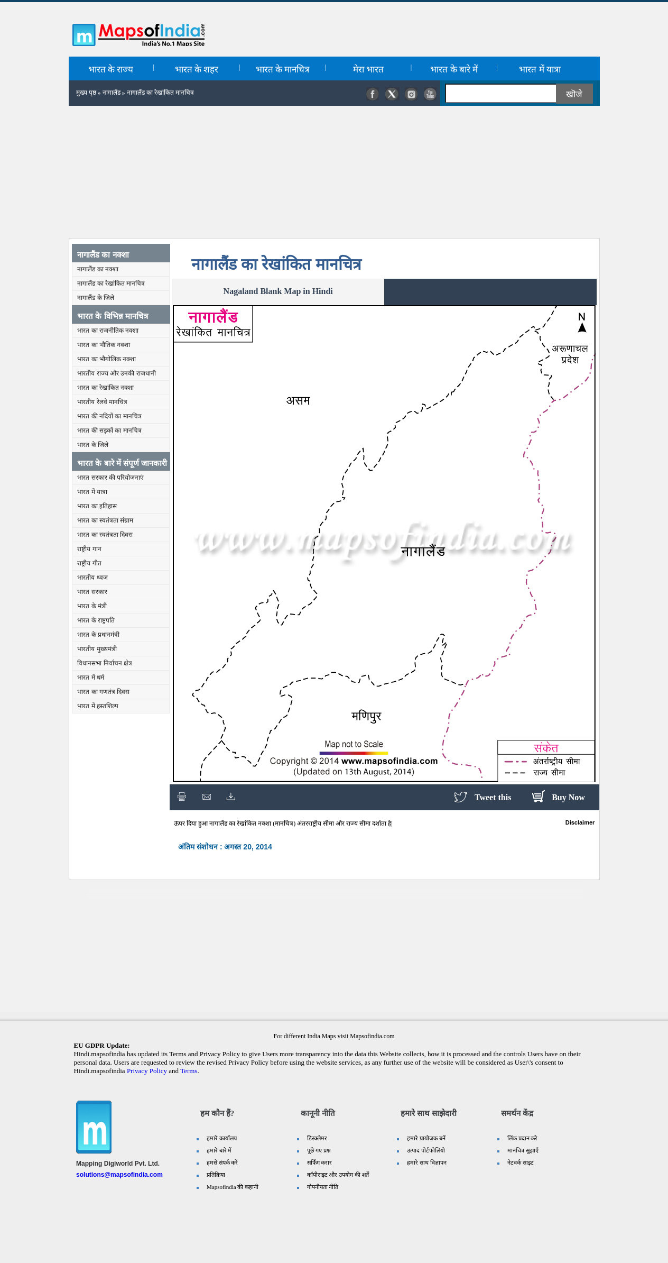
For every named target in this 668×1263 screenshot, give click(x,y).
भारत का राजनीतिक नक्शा (107, 330)
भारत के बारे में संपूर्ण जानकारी (122, 463)
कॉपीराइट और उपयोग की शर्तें (338, 1175)
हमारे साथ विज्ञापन (427, 1162)
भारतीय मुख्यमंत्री (96, 649)
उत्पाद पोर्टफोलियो (426, 1150)
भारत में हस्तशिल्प (97, 706)
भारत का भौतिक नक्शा (103, 345)
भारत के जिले (92, 445)
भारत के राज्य (111, 70)
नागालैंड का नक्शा (102, 254)
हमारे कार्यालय (222, 1138)
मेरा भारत (368, 70)
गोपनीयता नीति (323, 1187)
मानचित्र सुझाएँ (523, 1150)
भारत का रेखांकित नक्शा (105, 387)
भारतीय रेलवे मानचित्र (102, 402)
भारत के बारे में (454, 70)
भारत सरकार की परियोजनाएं (110, 477)
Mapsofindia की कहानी (232, 1187)
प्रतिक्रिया (216, 1175)
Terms (188, 1071)
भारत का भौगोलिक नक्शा (106, 359)
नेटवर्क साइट (520, 1162)
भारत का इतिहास (97, 506)
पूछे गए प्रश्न (319, 1150)
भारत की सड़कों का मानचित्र (109, 430)
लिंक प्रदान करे (522, 1138)
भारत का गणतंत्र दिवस (103, 691)
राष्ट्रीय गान (89, 549)
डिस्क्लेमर (317, 1138)
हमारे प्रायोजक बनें (426, 1138)
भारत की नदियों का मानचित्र (109, 416)
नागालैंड (111, 92)
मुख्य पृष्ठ (86, 92)
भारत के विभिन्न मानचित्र (112, 316)
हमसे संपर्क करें (222, 1162)
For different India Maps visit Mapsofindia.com (333, 1036)
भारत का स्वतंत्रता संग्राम (105, 520)
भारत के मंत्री (92, 606)
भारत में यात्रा (540, 70)
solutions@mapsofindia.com (119, 1174)
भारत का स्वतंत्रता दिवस (105, 534)
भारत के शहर (197, 70)
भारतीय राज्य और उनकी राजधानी (116, 373)
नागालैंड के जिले (95, 297)
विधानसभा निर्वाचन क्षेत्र (104, 663)
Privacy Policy (147, 1071)
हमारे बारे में (219, 1150)
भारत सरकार (92, 592)
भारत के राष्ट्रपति (96, 620)
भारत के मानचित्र (283, 70)
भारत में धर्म (90, 677)
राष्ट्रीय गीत (89, 563)
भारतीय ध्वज (92, 577)
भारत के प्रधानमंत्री (98, 634)
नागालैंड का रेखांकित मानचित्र (111, 283)
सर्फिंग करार (319, 1162)
